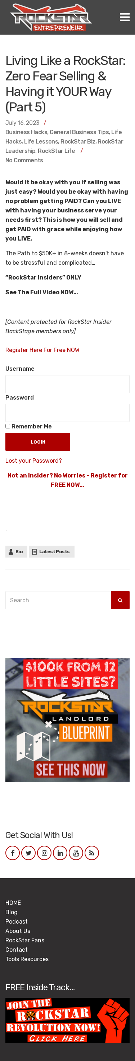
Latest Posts (54, 551)
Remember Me (28, 426)
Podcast (16, 921)
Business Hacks (26, 132)
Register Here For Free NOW (42, 350)
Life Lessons (41, 141)
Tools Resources (27, 959)
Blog (11, 912)
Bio (19, 551)
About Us (17, 931)
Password (19, 397)
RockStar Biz (77, 141)
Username (20, 368)
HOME (13, 902)
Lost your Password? (33, 460)
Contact (16, 949)
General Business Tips (79, 132)
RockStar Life (56, 151)
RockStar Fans (24, 940)
